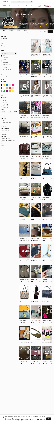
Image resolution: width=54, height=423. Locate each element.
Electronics (3, 47)
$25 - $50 (4, 100)
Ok (48, 418)
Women (11, 5)
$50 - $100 (4, 102)
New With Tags (5, 130)
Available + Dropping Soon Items (8, 141)
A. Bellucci (4, 57)
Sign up (51, 1)
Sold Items (4, 146)
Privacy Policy (28, 421)
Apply (15, 111)
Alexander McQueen (6, 69)
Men (15, 5)
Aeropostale (4, 62)
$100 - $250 (5, 104)
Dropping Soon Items (6, 144)
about (45, 31)
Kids (19, 5)
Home (23, 5)
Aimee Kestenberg (6, 64)
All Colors (4, 81)
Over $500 (4, 107)
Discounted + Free (6, 122)
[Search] (23, 2)
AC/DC (3, 59)
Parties (27, 5)
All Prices (4, 97)
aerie (3, 61)
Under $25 (4, 99)
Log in (47, 1)
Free (2, 120)
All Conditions (5, 128)
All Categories (4, 38)
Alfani (3, 71)
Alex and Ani (4, 67)
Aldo (3, 66)
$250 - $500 (5, 106)
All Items (3, 118)
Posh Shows (34, 5)
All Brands (4, 55)
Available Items (5, 138)
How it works (39, 6)
